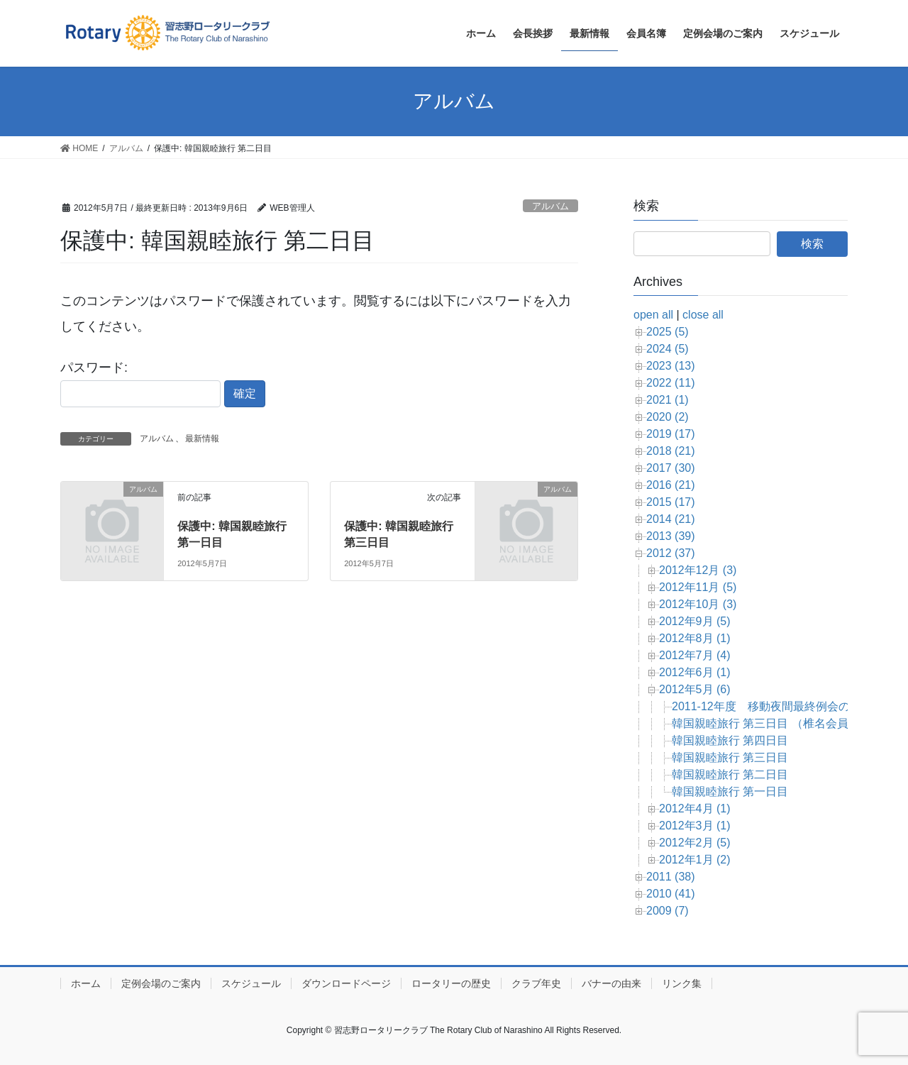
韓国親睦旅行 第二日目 (730, 774)
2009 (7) (667, 911)
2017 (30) (670, 468)
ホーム (86, 983)
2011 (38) (670, 877)
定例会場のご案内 (161, 983)
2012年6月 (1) (695, 672)
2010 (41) (670, 894)
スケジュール (251, 983)
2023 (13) (670, 366)
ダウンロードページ (346, 983)
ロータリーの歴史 (451, 983)
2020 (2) (667, 417)
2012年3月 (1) (695, 826)
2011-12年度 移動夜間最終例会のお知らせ (783, 706)
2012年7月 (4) (695, 655)
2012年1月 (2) (695, 860)
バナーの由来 (611, 983)
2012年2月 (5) (695, 843)
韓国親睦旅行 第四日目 (730, 740)
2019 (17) (670, 434)
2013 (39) (670, 536)
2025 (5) (667, 332)
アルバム (550, 206)
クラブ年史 (536, 983)
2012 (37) (670, 553)
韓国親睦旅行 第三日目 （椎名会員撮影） (777, 723)
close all (703, 315)
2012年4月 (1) (695, 808)
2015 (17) (670, 502)
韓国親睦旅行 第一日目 (730, 791)
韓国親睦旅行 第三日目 (730, 757)
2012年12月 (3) (697, 570)
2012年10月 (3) (697, 604)
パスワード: (140, 383)
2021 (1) (667, 400)
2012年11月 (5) (697, 587)
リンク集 (682, 983)
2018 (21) (670, 451)
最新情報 (202, 438)
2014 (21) (670, 519)
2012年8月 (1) (695, 638)
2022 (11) (670, 383)
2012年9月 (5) (695, 621)
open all (653, 315)
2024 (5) (667, 349)
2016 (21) (670, 485)
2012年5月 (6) (695, 689)
